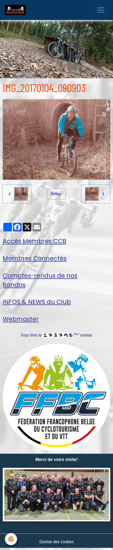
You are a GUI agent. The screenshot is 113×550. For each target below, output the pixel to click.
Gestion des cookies (56, 541)
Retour (56, 193)
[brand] (16, 10)
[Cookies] (11, 539)
